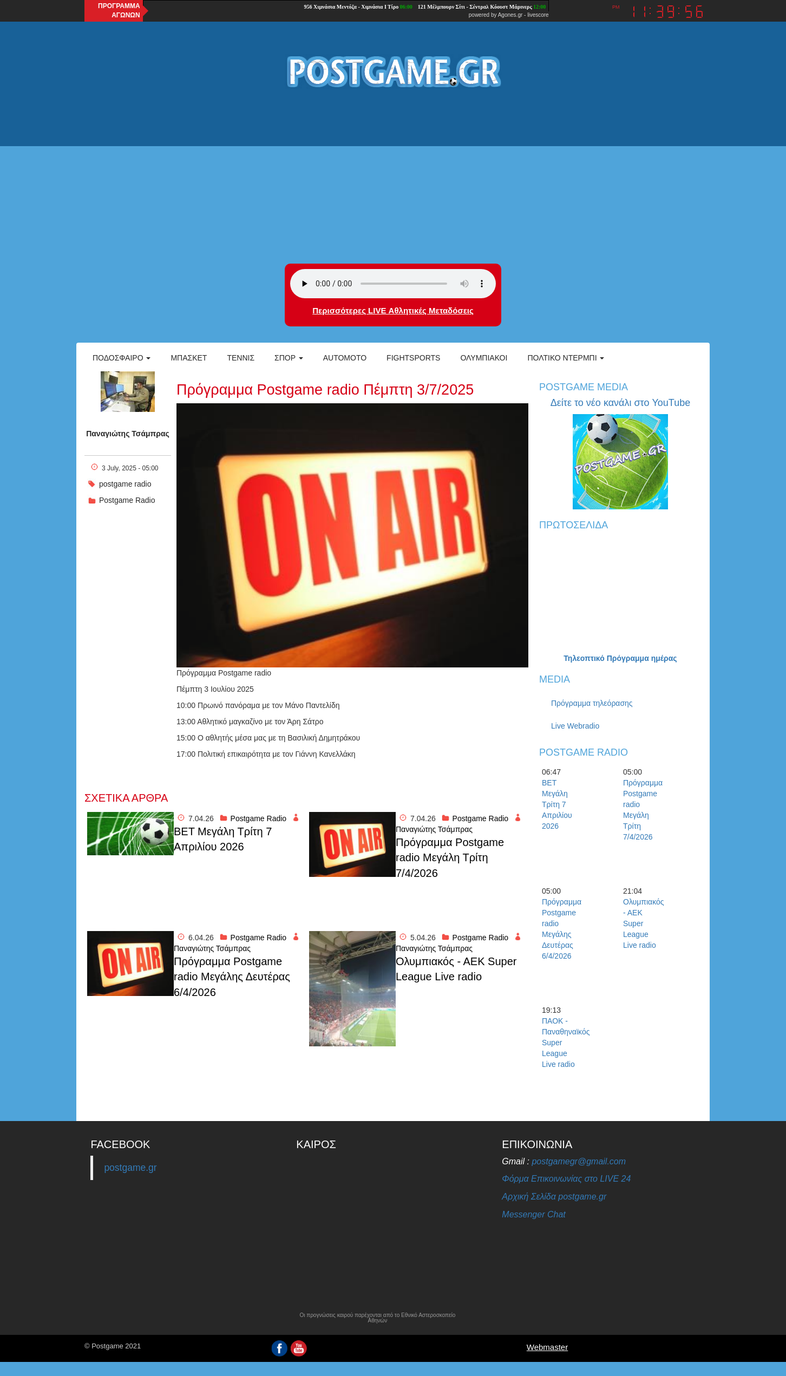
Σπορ (288, 357)
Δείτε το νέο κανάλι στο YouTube (620, 402)
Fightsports (413, 357)
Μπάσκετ (189, 357)
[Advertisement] (393, 177)
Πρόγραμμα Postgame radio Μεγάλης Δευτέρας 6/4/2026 (232, 976)
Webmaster (547, 1347)
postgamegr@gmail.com (579, 1161)
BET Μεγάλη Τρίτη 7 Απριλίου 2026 (223, 839)
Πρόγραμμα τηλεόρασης (592, 703)
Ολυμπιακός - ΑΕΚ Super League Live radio (456, 969)
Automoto (344, 357)
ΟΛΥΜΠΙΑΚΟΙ (483, 357)
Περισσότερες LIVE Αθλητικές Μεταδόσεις (392, 310)
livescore (537, 15)
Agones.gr (510, 15)
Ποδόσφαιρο (121, 357)
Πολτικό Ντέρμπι (565, 357)
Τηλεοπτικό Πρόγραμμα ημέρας (620, 658)
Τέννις (240, 357)
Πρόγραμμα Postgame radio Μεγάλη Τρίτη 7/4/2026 (450, 857)
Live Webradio (575, 726)
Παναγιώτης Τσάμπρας (127, 433)
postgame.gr (130, 1167)
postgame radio (125, 484)
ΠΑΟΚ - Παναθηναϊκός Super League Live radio (561, 1043)
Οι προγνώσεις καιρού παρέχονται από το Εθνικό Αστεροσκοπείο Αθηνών (377, 1318)
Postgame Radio (127, 500)
